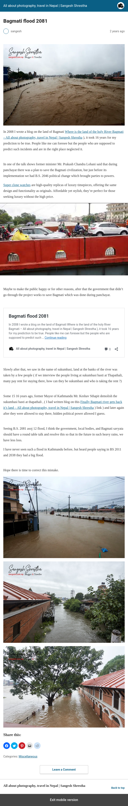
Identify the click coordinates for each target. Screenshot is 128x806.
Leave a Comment (64, 769)
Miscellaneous (28, 756)
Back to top (118, 787)
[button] (6, 745)
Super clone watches (17, 185)
